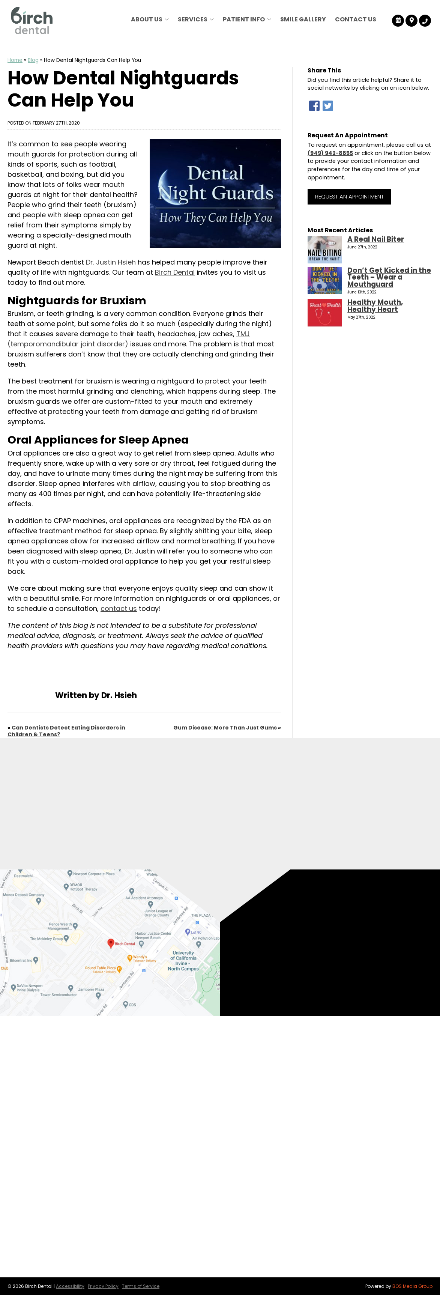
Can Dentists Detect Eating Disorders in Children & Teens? (66, 731)
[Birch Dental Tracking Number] (425, 20)
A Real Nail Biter (375, 239)
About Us (146, 19)
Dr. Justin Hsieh (111, 262)
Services (192, 19)
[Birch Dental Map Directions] (411, 20)
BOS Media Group (412, 1286)
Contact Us (355, 19)
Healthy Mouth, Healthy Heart (375, 305)
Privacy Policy (103, 1286)
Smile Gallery (303, 19)
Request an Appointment (349, 196)
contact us (119, 608)
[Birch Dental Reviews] (398, 20)
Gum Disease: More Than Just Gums (225, 727)
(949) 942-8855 (330, 153)
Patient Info (244, 19)
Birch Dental (175, 272)
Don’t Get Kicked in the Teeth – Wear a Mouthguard (389, 277)
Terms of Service (140, 1286)
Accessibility (70, 1286)
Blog (33, 60)
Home (15, 60)
